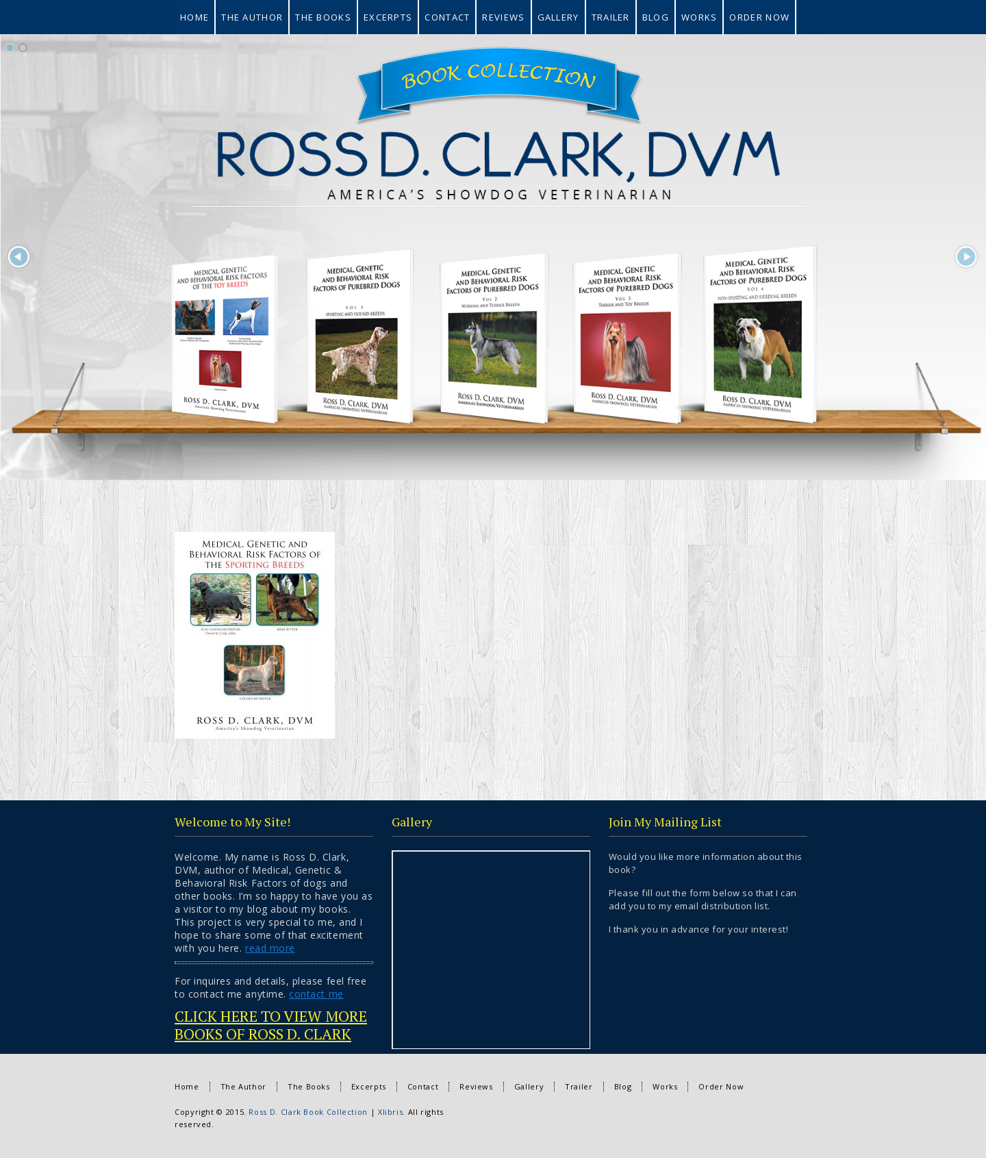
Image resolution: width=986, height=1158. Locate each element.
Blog (623, 1086)
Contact (422, 1086)
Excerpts (368, 1086)
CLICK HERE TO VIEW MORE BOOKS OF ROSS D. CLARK (271, 1025)
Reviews (475, 1086)
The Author (243, 1086)
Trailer (578, 1086)
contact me (316, 993)
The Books (309, 1086)
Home (187, 1086)
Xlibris (390, 1112)
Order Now (721, 1086)
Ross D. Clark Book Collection (308, 1112)
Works (665, 1086)
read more (270, 947)
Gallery (529, 1086)
